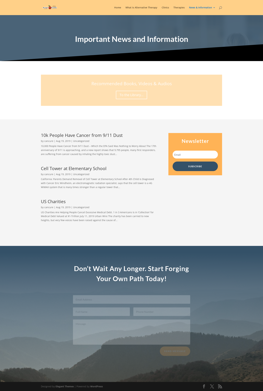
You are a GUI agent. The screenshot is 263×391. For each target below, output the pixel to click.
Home (117, 7)
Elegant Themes (65, 386)
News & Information (200, 7)
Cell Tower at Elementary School (74, 168)
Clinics (165, 7)
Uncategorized (81, 141)
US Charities (53, 201)
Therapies (179, 7)
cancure (48, 141)
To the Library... (131, 95)
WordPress (96, 386)
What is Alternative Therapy (141, 7)
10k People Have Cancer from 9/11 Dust (82, 135)
